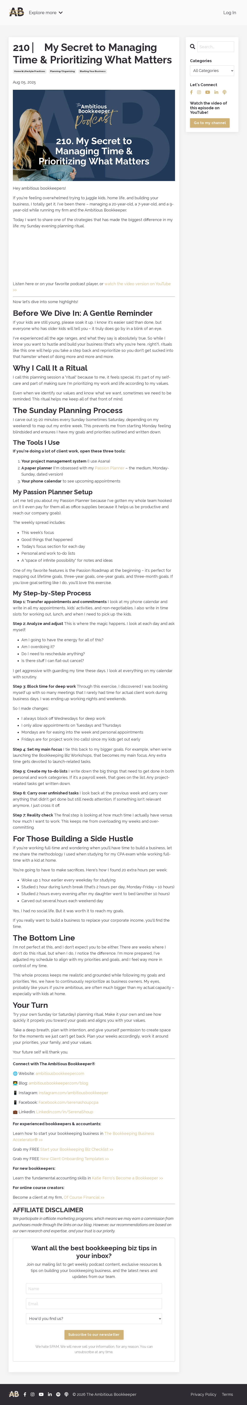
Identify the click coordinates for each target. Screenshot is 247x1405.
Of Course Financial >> (84, 1197)
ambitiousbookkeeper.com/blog (58, 1083)
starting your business (93, 71)
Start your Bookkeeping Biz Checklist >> (76, 1149)
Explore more (46, 12)
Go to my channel (210, 123)
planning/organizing (62, 71)
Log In (229, 12)
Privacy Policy (203, 1394)
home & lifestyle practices (29, 71)
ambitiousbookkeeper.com (60, 1073)
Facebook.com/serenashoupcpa (68, 1102)
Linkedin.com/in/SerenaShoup (64, 1112)
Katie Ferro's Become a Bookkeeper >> (127, 1178)
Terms (227, 1394)
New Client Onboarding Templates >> (74, 1158)
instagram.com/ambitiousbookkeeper (73, 1092)
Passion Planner (109, 468)
